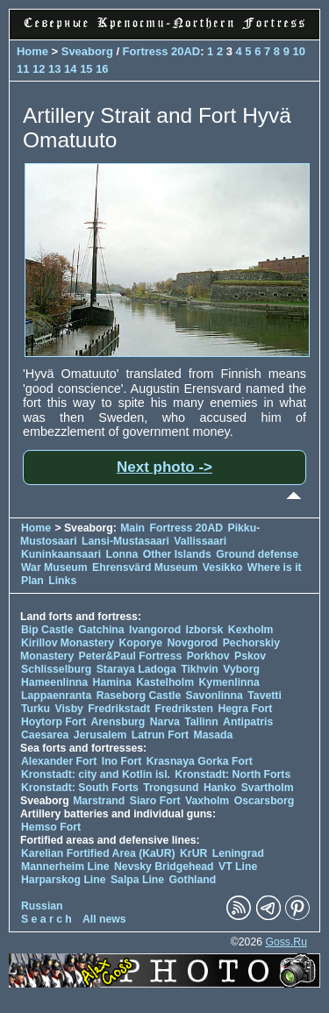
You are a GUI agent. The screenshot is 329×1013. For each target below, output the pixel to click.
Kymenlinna (229, 682)
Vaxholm (207, 801)
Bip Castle (47, 630)
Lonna (122, 554)
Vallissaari (200, 541)
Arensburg (117, 722)
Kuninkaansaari (61, 554)
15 (86, 68)
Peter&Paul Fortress (130, 656)
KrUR (193, 853)
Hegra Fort (245, 709)
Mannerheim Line (65, 866)
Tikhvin (199, 669)
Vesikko (223, 567)
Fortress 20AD (162, 51)
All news (104, 919)
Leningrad (238, 853)
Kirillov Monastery (67, 643)
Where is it (274, 567)
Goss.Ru (286, 942)
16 (102, 68)
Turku (35, 709)
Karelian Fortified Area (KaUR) (98, 853)
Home (32, 51)
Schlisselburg (56, 669)
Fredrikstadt (119, 709)
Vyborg (241, 669)
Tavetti (264, 695)
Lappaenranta (56, 695)
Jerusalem (100, 735)
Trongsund (170, 787)
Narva (165, 722)
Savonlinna (214, 695)
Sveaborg (87, 51)
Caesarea (44, 735)
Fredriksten (183, 709)
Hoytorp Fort (53, 722)
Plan (32, 580)
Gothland (193, 880)
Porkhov (208, 656)
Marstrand (99, 801)
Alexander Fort (59, 761)
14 (70, 68)
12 (38, 68)
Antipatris (248, 722)
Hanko (220, 787)
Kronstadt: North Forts (232, 774)
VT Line (237, 866)
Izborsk (205, 630)
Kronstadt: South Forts (80, 787)
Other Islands (177, 554)
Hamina (112, 682)
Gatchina (101, 630)
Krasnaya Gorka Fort (200, 761)
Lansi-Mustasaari (125, 541)
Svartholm (267, 787)
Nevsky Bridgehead (164, 866)
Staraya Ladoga (136, 669)
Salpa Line (137, 880)
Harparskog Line (63, 880)
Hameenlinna (54, 682)
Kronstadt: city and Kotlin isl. (95, 774)
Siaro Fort (155, 801)
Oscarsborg (264, 801)
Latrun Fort (160, 735)
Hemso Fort (51, 827)
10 (298, 51)
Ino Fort (122, 761)
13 (54, 68)
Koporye (140, 643)
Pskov (250, 656)
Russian (42, 906)
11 (23, 68)
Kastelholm (165, 682)
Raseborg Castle (139, 695)
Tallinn (201, 722)
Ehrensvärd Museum (144, 567)
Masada (212, 735)
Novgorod (193, 643)
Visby (68, 709)
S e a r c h (46, 919)
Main (132, 528)
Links (62, 580)
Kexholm (251, 630)
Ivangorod (155, 630)
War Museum (55, 567)
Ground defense (257, 554)
